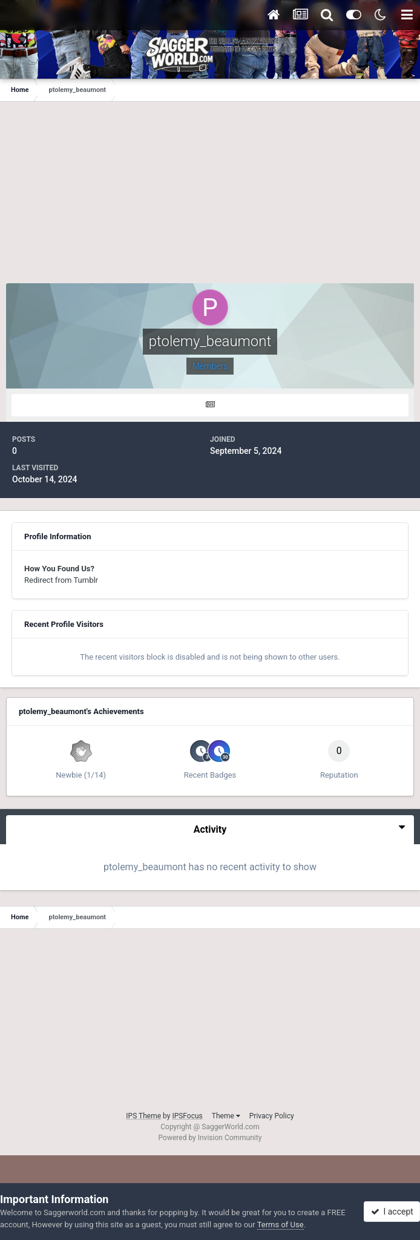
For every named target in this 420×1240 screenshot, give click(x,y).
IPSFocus (187, 1116)
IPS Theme (143, 1116)
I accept (392, 1211)
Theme (226, 1116)
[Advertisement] (210, 198)
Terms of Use (280, 1224)
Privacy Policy (271, 1116)
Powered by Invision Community (210, 1137)
